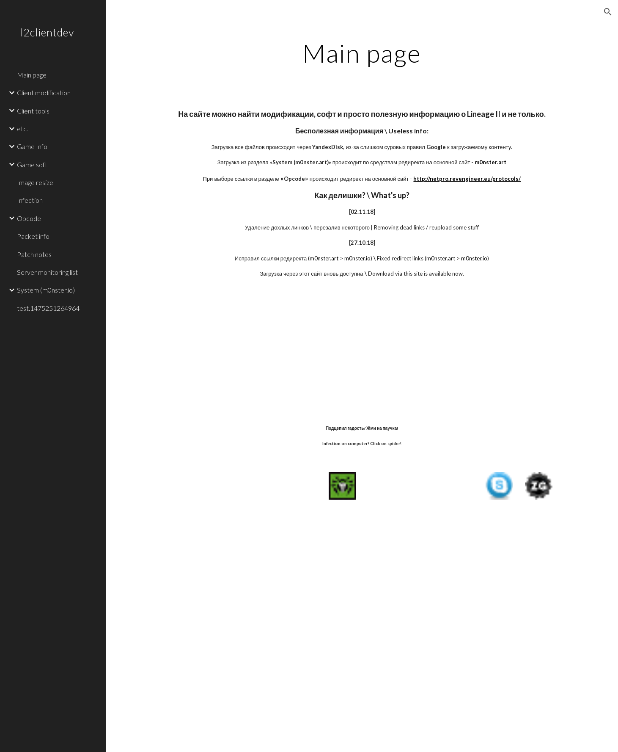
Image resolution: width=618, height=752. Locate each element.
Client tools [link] (33, 111)
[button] (608, 12)
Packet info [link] (33, 236)
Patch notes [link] (34, 254)
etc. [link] (22, 128)
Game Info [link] (32, 146)
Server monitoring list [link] (47, 272)
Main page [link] (32, 75)
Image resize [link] (35, 182)
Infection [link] (30, 200)
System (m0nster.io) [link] (46, 290)
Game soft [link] (32, 164)
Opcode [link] (29, 218)
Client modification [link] (44, 92)
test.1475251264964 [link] (48, 308)
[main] (362, 53)
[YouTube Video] (342, 350)
